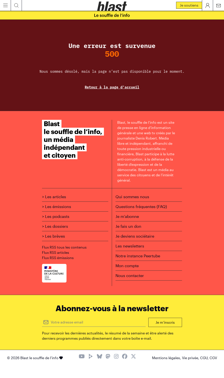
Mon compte (127, 265)
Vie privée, (191, 358)
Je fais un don (128, 226)
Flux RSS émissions (58, 258)
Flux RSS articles (55, 252)
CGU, (205, 358)
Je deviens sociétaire (135, 236)
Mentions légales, (167, 358)
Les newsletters (130, 246)
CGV (213, 358)
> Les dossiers (55, 226)
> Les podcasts (55, 216)
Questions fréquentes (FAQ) (141, 206)
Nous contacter (130, 275)
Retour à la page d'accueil (112, 87)
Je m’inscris (165, 322)
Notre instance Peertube (138, 255)
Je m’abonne (127, 216)
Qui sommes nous (132, 196)
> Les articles (54, 196)
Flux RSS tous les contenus (64, 247)
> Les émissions (56, 206)
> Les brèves (53, 236)
